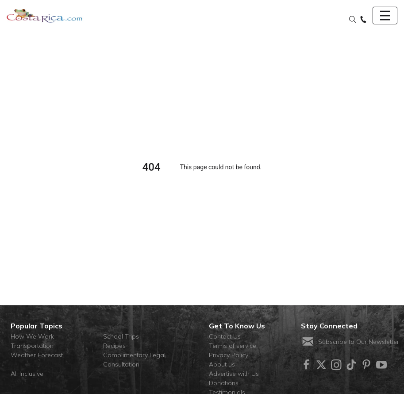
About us (222, 364)
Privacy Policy (228, 355)
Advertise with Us (234, 374)
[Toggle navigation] (385, 15)
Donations (224, 383)
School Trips (121, 336)
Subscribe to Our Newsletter (350, 342)
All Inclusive (27, 374)
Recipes (114, 346)
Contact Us (225, 336)
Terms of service (232, 346)
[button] (352, 20)
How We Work (32, 336)
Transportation (32, 346)
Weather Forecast (37, 355)
